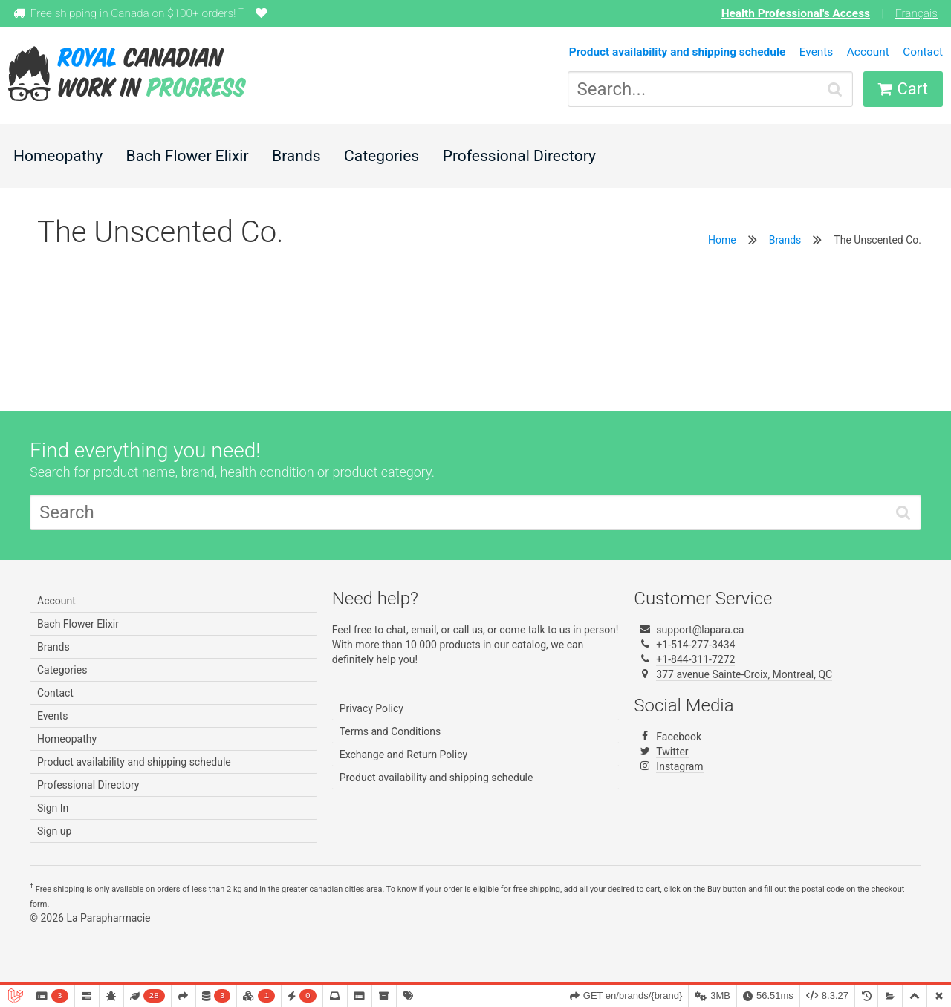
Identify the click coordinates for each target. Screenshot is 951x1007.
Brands (296, 156)
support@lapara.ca (700, 630)
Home (722, 240)
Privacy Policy (371, 708)
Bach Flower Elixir (187, 156)
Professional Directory (519, 156)
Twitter (672, 751)
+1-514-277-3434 (695, 645)
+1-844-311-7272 (695, 659)
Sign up (54, 831)
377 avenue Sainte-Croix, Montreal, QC (744, 674)
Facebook (678, 737)
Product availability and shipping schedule (134, 762)
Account (868, 52)
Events (816, 52)
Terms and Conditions (390, 731)
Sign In (52, 808)
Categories (381, 156)
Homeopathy (58, 156)
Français (916, 13)
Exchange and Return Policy (403, 754)
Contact (923, 52)
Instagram (679, 766)
